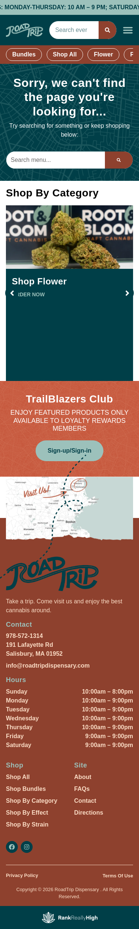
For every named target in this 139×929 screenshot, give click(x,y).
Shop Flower (39, 281)
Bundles (24, 54)
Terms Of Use (118, 876)
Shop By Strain (27, 824)
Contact (85, 801)
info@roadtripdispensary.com (48, 665)
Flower (103, 54)
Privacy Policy (22, 875)
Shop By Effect (27, 812)
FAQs (82, 789)
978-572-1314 (24, 636)
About (82, 777)
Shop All (65, 54)
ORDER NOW (28, 294)
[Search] (107, 30)
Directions (88, 812)
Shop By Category (31, 801)
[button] (128, 30)
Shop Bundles (26, 789)
